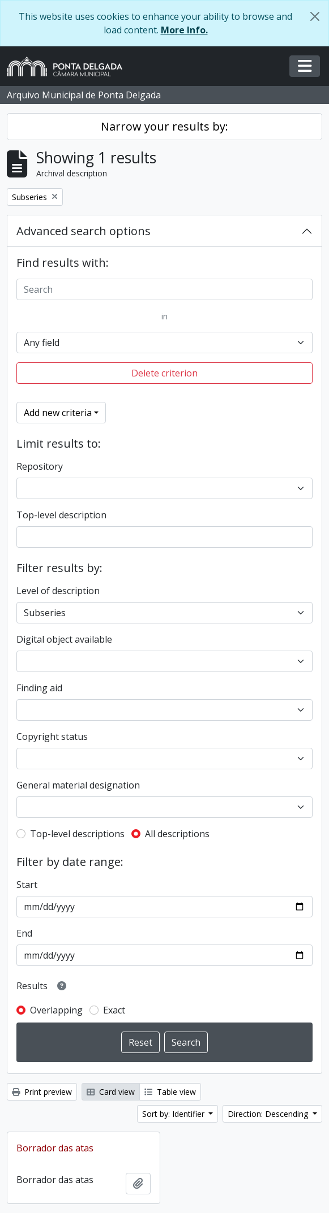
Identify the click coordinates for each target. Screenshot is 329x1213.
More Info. (184, 30)
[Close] (314, 16)
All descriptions (177, 834)
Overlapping (56, 1010)
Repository (39, 466)
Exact (114, 1010)
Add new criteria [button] (58, 412)
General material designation (78, 785)
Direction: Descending (269, 1113)
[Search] (164, 289)
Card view (111, 1091)
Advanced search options (83, 231)
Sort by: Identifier (174, 1113)
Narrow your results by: (164, 126)
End (24, 933)
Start (26, 884)
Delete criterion (164, 373)
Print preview (42, 1091)
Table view (170, 1091)
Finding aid (39, 688)
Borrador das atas (54, 1148)
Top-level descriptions (77, 834)
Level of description (58, 590)
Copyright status (52, 736)
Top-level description (61, 515)
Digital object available (64, 639)
